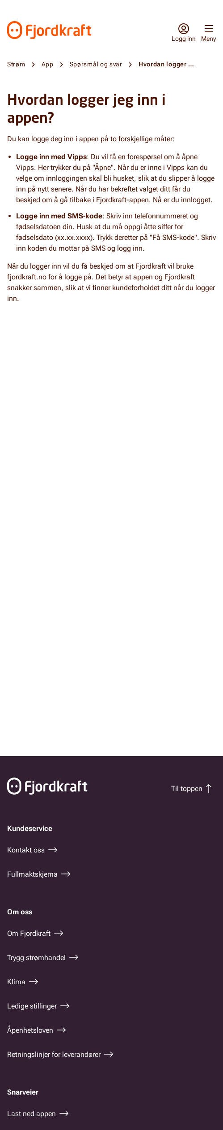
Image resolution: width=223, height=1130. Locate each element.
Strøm (16, 64)
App (48, 64)
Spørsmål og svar (96, 64)
